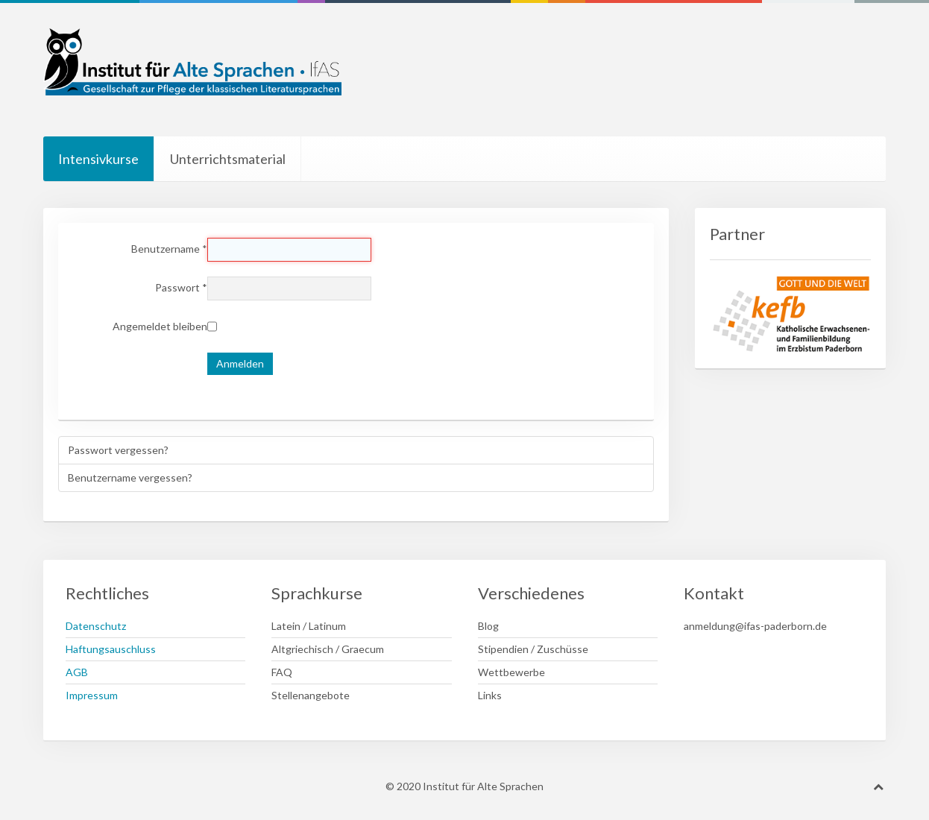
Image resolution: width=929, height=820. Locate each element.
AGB (77, 672)
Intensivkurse (98, 159)
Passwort (181, 287)
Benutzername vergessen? (130, 477)
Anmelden (240, 363)
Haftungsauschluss (111, 649)
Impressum (92, 695)
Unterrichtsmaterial (228, 159)
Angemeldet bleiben (160, 326)
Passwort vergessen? (118, 450)
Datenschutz (96, 625)
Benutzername (169, 248)
